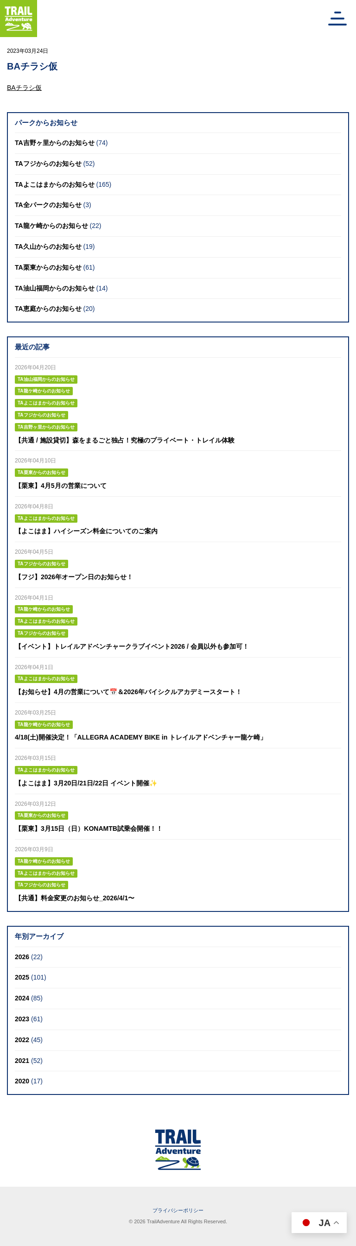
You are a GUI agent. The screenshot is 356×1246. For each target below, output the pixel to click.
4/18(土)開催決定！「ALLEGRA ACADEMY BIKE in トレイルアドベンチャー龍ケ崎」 (141, 737)
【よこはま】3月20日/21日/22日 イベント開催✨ (86, 783)
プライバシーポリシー (178, 1210)
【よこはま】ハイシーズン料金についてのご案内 (86, 531)
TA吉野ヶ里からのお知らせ (55, 142)
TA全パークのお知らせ (48, 205)
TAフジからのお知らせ (48, 163)
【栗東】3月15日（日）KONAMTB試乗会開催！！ (89, 828)
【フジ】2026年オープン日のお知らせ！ (74, 577)
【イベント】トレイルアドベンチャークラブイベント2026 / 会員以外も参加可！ (132, 646)
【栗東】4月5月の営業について (61, 485)
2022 (22, 1040)
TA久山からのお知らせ (48, 246)
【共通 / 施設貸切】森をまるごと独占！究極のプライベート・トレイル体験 (125, 440)
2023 (22, 1019)
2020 (22, 1081)
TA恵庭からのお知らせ (48, 308)
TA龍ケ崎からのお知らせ (51, 225)
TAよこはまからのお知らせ (55, 184)
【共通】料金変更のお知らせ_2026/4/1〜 (74, 898)
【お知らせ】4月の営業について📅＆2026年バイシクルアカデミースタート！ (128, 692)
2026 (22, 957)
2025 (22, 977)
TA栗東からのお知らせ (48, 267)
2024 (22, 998)
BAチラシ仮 (24, 87)
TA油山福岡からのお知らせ (55, 288)
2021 (22, 1060)
